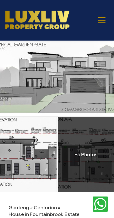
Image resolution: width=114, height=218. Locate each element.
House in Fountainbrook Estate (44, 214)
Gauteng (19, 207)
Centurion (45, 207)
